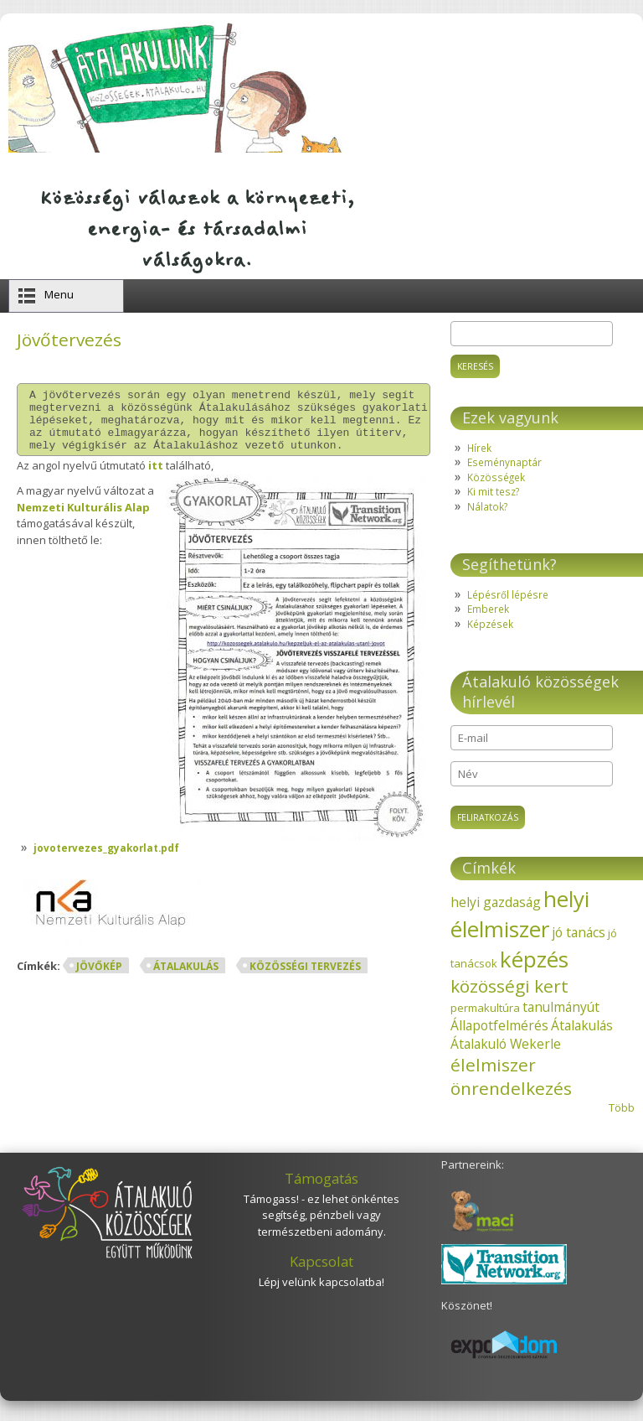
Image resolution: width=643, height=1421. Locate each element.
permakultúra (485, 1007)
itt (155, 477)
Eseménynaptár (504, 462)
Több (622, 1107)
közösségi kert (509, 986)
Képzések (490, 623)
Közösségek (496, 477)
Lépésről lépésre (507, 594)
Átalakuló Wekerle (505, 1044)
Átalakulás (186, 979)
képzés (534, 959)
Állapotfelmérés (499, 1025)
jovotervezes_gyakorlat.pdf (106, 860)
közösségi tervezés (305, 979)
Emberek (488, 608)
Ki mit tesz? (493, 491)
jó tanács (578, 932)
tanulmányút (560, 1007)
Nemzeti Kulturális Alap (83, 519)
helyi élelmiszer (519, 914)
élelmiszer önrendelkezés (511, 1076)
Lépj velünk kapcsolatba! (321, 1281)
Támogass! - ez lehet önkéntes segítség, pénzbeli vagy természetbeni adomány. (321, 1215)
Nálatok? (487, 506)
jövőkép (99, 979)
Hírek (479, 447)
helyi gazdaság (495, 902)
